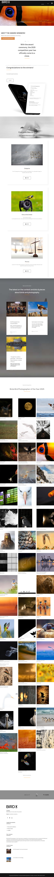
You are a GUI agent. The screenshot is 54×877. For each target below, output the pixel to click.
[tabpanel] (27, 23)
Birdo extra (2, 573)
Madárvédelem (3, 665)
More (10, 80)
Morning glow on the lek (23, 616)
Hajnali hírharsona (21, 572)
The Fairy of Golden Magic (42, 704)
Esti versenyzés (21, 417)
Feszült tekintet (40, 594)
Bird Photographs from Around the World (20, 849)
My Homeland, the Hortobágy (37, 322)
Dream (1, 730)
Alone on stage (21, 682)
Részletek (2, 462)
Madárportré (2, 485)
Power (19, 726)
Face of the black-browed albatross (25, 505)
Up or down (2, 708)
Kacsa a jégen (39, 638)
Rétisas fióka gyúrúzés (4, 664)
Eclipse (38, 528)
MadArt (1, 507)
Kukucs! (19, 439)
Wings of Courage (3, 752)
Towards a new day (3, 528)
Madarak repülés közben (5, 661)
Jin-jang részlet (21, 638)
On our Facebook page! (8, 38)
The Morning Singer (4, 594)
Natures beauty (21, 660)
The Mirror (20, 704)
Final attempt (2, 439)
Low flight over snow (41, 660)
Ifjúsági (1, 529)
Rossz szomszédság (4, 686)
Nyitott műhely (3, 418)
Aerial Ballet (39, 417)
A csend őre (39, 439)
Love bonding (21, 483)
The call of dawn (21, 748)
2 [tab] (27, 41)
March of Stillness (21, 594)
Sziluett (1, 505)
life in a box (2, 572)
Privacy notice (9, 828)
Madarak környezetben (22, 661)
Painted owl (39, 682)
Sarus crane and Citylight (41, 572)
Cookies (8, 830)
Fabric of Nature (21, 550)
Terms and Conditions (11, 826)
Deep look (38, 550)
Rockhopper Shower (22, 528)
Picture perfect (3, 483)
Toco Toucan (39, 461)
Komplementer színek (22, 771)
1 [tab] (25, 41)
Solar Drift (38, 505)
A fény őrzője (2, 461)
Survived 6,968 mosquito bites (6, 417)
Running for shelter (40, 726)
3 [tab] (28, 41)
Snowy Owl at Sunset (4, 616)
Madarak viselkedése (4, 440)
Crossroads (39, 748)
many (38, 483)
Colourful (2, 638)
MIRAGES (2, 660)
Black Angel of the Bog (22, 461)
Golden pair (39, 616)
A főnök (1, 550)
